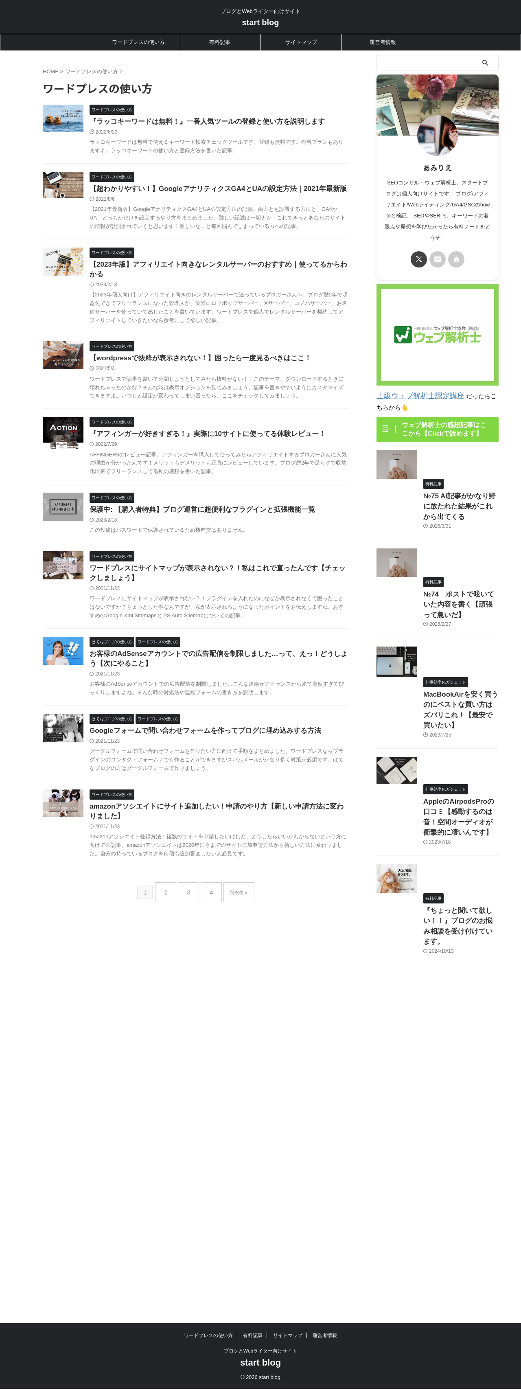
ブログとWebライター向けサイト (260, 1209)
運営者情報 (383, 42)
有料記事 (219, 42)
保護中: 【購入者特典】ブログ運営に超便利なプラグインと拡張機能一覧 (236, 571)
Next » (232, 1007)
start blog (260, 22)
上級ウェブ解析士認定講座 (413, 395)
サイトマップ (301, 42)
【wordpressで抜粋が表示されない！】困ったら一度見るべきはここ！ (234, 400)
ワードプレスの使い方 (138, 42)
